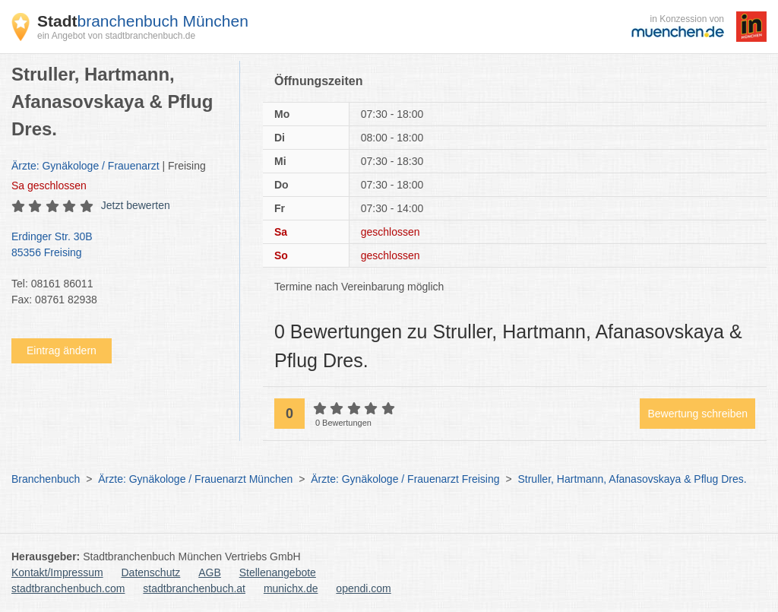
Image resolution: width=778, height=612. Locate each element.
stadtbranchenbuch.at (194, 588)
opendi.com (363, 588)
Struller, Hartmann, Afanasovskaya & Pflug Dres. (631, 479)
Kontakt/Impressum (57, 572)
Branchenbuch (45, 479)
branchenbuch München (142, 21)
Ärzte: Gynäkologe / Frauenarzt (85, 166)
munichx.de (291, 588)
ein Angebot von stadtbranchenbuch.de (116, 35)
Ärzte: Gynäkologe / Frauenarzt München (195, 479)
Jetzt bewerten (135, 205)
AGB (209, 572)
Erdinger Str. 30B (117, 245)
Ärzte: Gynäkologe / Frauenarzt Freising (405, 479)
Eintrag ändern (61, 350)
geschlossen (49, 185)
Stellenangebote (277, 572)
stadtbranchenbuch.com (68, 588)
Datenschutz (151, 572)
